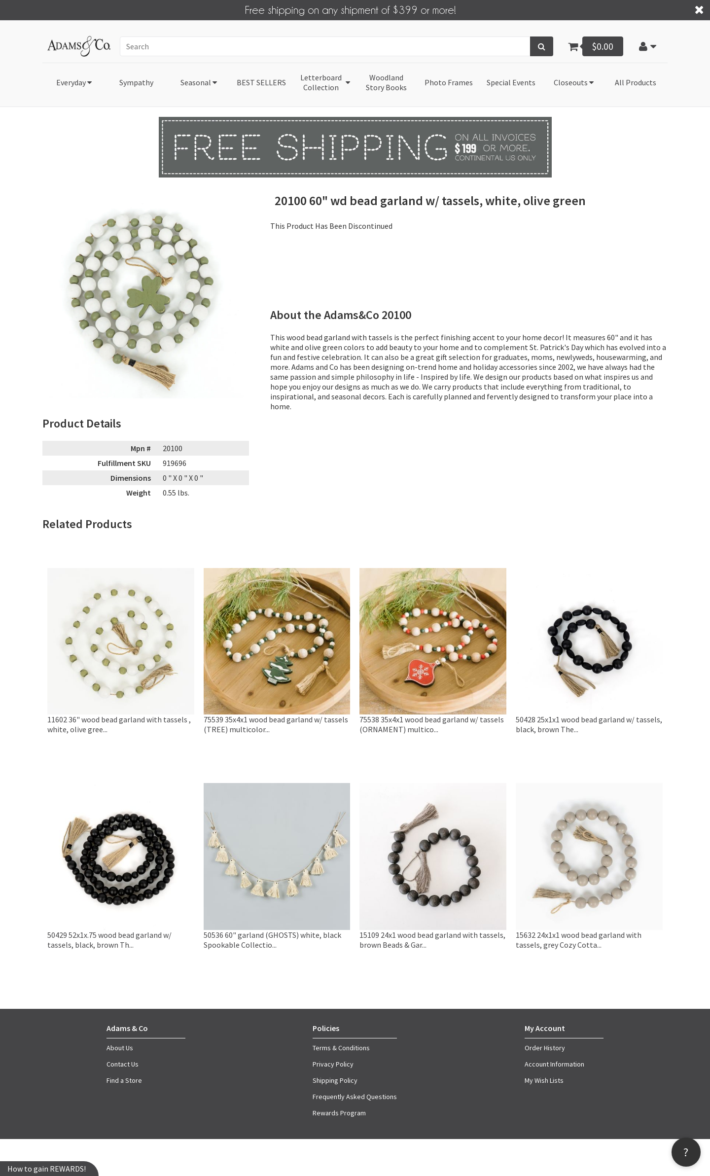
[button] (647, 46)
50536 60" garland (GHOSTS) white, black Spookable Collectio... (272, 940)
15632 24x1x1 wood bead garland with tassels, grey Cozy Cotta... (578, 940)
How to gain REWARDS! (46, 1169)
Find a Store (124, 1080)
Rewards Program (339, 1112)
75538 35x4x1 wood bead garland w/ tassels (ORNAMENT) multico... (431, 724)
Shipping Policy (335, 1080)
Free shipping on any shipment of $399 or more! (350, 9)
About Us (119, 1047)
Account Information (554, 1064)
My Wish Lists (544, 1080)
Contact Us (122, 1064)
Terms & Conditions (341, 1047)
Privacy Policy (333, 1064)
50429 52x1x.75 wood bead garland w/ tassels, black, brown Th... (109, 940)
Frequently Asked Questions (355, 1096)
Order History (545, 1047)
